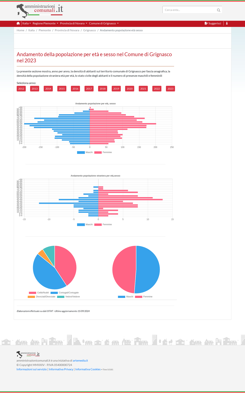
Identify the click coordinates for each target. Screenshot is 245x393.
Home (20, 30)
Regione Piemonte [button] (44, 23)
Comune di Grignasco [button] (102, 23)
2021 (143, 88)
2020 (130, 88)
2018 (103, 88)
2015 (62, 88)
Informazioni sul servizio (32, 369)
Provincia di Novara (67, 30)
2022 (157, 88)
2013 (35, 88)
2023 (170, 88)
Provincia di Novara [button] (72, 23)
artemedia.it (80, 360)
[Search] (190, 9)
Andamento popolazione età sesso (121, 30)
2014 (48, 88)
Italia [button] (25, 23)
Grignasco (89, 30)
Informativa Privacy (61, 369)
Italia (31, 30)
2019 (116, 88)
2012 (21, 88)
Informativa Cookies (88, 369)
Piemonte (45, 30)
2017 (89, 88)
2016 (75, 88)
